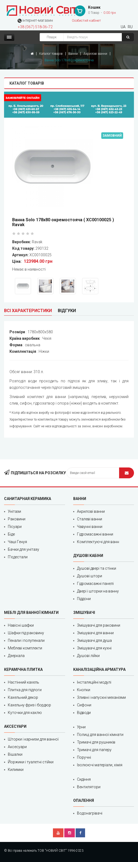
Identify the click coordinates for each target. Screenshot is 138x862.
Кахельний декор (23, 697)
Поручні (84, 757)
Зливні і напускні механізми (101, 697)
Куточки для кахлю (25, 712)
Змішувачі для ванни (95, 633)
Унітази (14, 511)
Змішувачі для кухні (94, 648)
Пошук (51, 37)
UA (123, 27)
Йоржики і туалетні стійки (30, 762)
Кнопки (83, 690)
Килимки (15, 769)
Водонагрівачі (89, 813)
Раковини (16, 519)
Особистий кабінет (86, 20)
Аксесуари (17, 747)
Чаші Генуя (17, 542)
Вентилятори (88, 787)
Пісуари (15, 526)
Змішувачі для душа (94, 640)
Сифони (84, 705)
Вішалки (15, 754)
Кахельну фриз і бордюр (29, 705)
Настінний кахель (23, 682)
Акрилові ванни (95, 54)
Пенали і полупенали (26, 640)
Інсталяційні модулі (94, 682)
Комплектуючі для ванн (98, 542)
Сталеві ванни (89, 519)
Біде (11, 534)
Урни (81, 727)
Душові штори (89, 576)
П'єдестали (18, 557)
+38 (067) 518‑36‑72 (35, 27)
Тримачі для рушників (96, 742)
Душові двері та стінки (96, 568)
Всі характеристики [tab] (28, 310)
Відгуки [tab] (67, 310)
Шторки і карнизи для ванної (33, 739)
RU (130, 27)
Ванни (73, 54)
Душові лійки (88, 655)
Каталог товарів (51, 54)
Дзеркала (16, 655)
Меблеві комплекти (25, 648)
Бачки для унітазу (23, 549)
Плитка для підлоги (25, 690)
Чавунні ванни (89, 526)
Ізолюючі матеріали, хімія (99, 765)
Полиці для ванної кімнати (100, 734)
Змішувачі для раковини (98, 625)
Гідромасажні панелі (95, 583)
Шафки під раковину (26, 633)
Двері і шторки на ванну (98, 591)
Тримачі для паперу (94, 750)
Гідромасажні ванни (95, 534)
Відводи (84, 712)
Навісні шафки (21, 625)
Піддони (84, 599)
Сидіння (84, 779)
